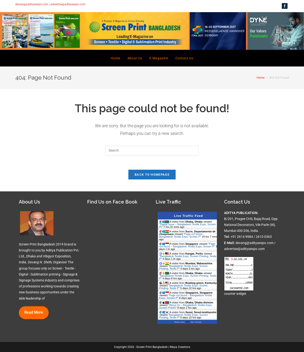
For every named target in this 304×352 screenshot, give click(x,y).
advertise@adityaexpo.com (67, 4)
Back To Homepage (152, 174)
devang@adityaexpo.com (31, 4)
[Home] (261, 77)
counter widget (235, 294)
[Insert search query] (152, 150)
